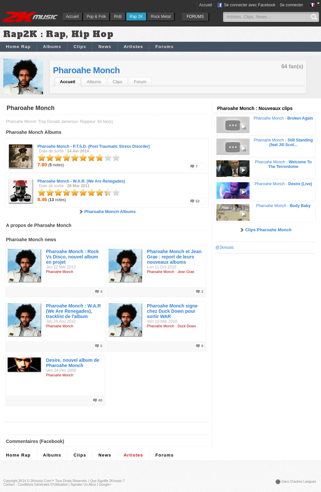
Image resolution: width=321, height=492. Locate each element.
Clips (79, 46)
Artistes (133, 46)
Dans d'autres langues (299, 481)
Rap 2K (136, 16)
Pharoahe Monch (86, 70)
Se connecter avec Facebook (246, 5)
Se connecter (291, 5)
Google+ (105, 484)
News (104, 46)
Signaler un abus (83, 484)
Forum (140, 81)
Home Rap (18, 46)
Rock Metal (161, 16)
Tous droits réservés (71, 481)
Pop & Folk (96, 16)
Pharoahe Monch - (93, 146)
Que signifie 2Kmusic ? (107, 481)
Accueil (72, 16)
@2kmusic (224, 247)
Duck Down (187, 326)
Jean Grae (186, 272)
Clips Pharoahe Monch (268, 229)
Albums (52, 46)
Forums (164, 46)
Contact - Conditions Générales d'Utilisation (35, 484)
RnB (117, 16)
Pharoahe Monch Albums (110, 211)
